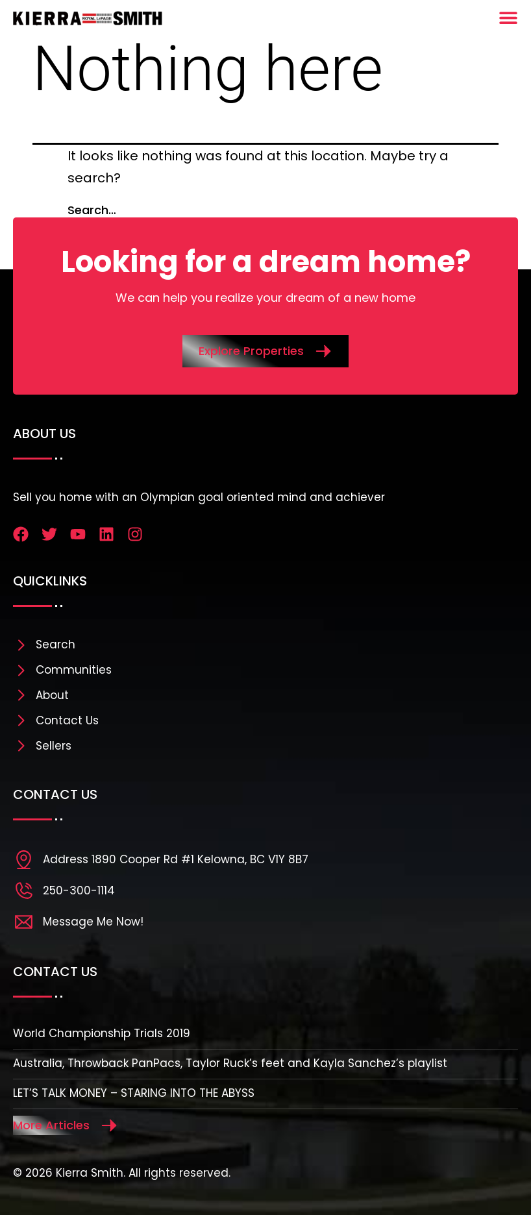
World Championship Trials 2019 (101, 1033)
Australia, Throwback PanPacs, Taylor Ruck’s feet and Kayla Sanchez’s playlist (230, 1063)
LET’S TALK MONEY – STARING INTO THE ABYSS (133, 1093)
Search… (92, 210)
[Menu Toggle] (508, 17)
